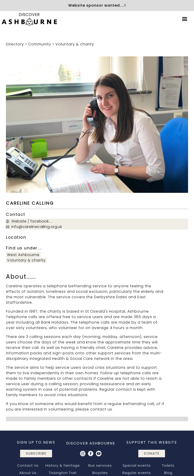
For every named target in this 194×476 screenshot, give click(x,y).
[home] (29, 19)
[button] (184, 19)
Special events (137, 465)
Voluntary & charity (74, 44)
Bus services (100, 465)
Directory (15, 44)
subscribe (36, 453)
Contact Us (28, 465)
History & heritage (62, 465)
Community (39, 44)
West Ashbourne (23, 254)
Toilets (168, 465)
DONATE (151, 453)
